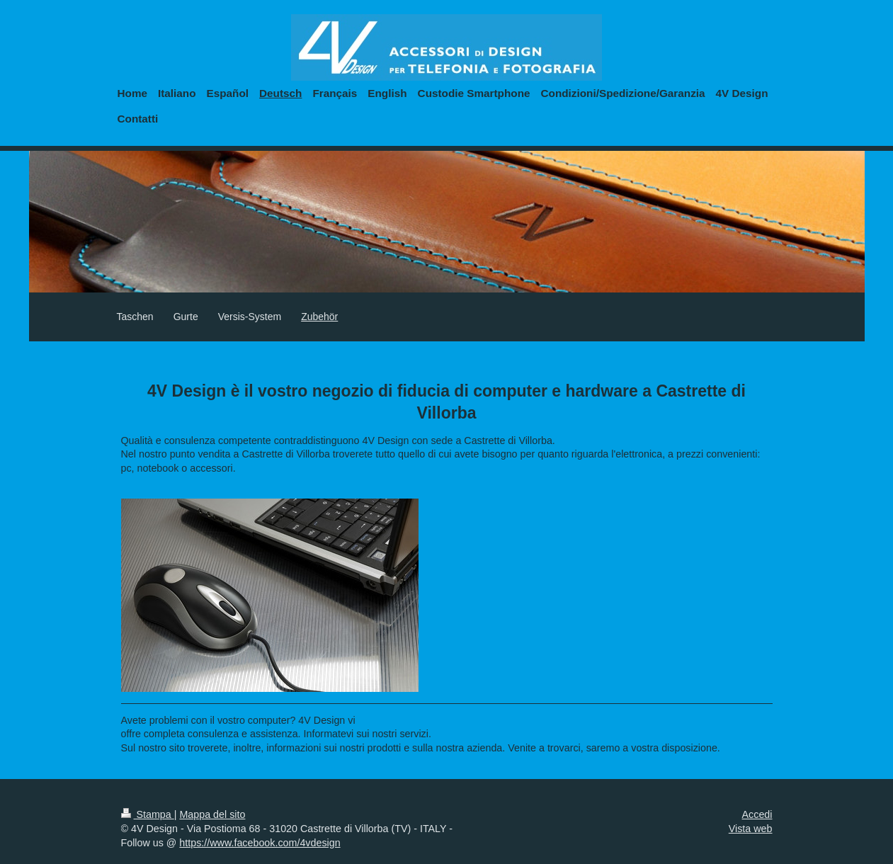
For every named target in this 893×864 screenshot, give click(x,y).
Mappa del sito (212, 814)
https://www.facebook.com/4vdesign (259, 842)
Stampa (147, 814)
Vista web (751, 828)
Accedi (757, 814)
